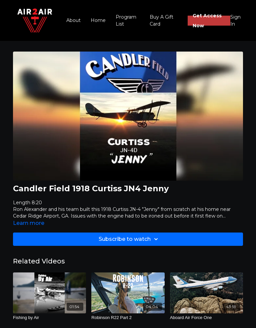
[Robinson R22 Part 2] (127, 317)
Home (98, 20)
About (73, 20)
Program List (126, 20)
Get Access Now (207, 21)
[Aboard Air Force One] (206, 317)
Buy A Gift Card (161, 20)
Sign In (235, 20)
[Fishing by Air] (49, 317)
